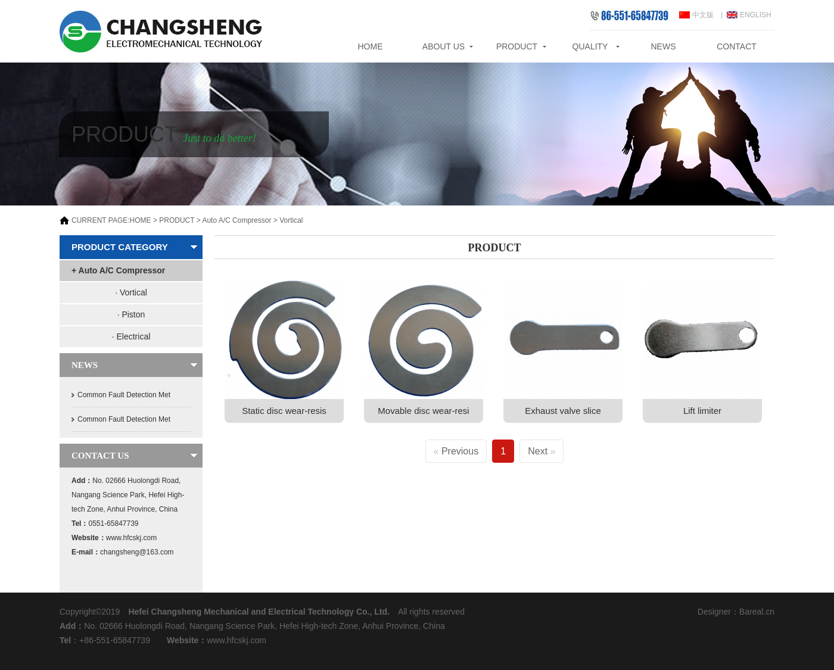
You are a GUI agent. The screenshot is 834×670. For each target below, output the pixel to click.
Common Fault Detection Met (123, 395)
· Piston (131, 314)
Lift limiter (702, 411)
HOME (370, 46)
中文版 (703, 15)
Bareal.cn (756, 611)
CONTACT (737, 46)
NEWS (663, 46)
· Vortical (131, 292)
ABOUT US (443, 46)
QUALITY (590, 46)
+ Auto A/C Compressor (118, 270)
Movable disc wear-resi (423, 411)
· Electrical (131, 336)
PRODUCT (516, 46)
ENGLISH (755, 15)
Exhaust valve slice (563, 411)
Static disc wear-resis (284, 411)
